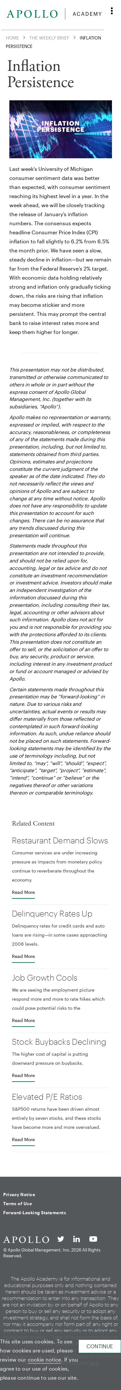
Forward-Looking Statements (34, 1212)
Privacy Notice (19, 1194)
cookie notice (44, 1359)
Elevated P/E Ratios (47, 1096)
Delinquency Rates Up (52, 913)
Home (12, 37)
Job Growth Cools (44, 977)
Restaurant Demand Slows (60, 840)
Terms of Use (17, 1203)
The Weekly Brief (49, 37)
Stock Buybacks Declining (59, 1041)
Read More (23, 892)
